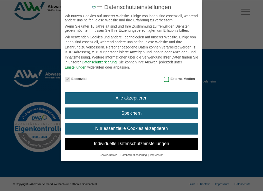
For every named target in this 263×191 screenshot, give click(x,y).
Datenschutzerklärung (99, 61)
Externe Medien (179, 78)
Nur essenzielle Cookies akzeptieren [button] (131, 127)
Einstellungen (75, 66)
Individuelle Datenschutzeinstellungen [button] (131, 142)
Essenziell (76, 78)
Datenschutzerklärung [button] (133, 154)
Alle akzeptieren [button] (132, 97)
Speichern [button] (131, 112)
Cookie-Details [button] (109, 154)
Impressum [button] (156, 154)
